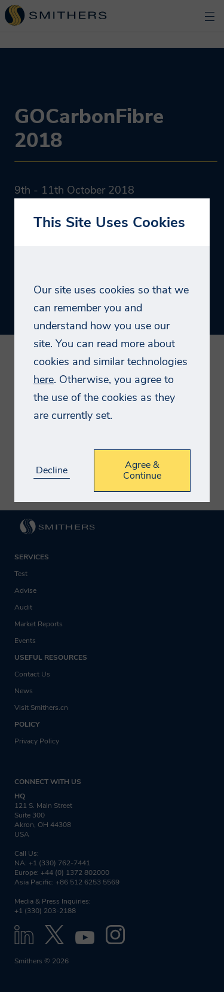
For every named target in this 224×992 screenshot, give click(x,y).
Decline (51, 470)
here (43, 379)
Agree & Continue (142, 470)
